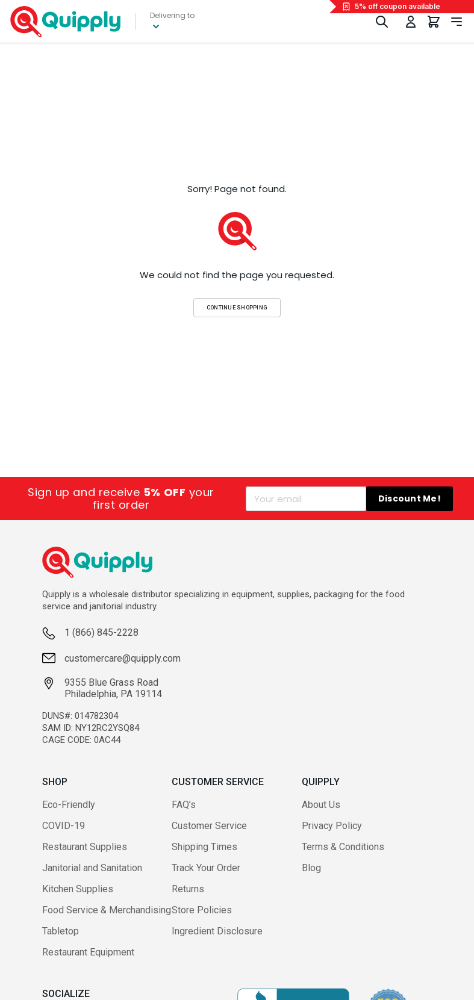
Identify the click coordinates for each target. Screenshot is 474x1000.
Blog (311, 868)
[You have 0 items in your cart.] (433, 21)
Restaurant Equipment (88, 952)
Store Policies (202, 910)
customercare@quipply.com (122, 658)
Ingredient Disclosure (217, 931)
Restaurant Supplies (84, 846)
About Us (321, 804)
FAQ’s (184, 804)
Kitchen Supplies (77, 889)
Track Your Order (206, 868)
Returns (188, 889)
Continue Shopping (237, 307)
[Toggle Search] (382, 21)
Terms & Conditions (343, 846)
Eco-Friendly (68, 804)
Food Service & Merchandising (106, 910)
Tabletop (60, 931)
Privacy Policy (332, 825)
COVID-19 (63, 825)
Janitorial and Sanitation (92, 868)
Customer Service (209, 825)
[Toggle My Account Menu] (411, 21)
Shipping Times (204, 846)
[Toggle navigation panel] (456, 21)
